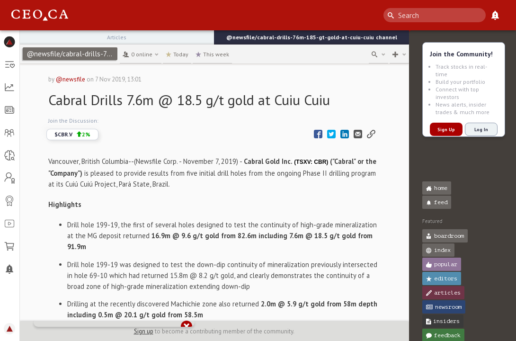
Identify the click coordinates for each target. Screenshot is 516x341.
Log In (481, 129)
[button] (9, 41)
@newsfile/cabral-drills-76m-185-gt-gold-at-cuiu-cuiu (72, 53)
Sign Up (446, 129)
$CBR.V (72, 134)
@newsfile (70, 79)
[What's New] (495, 15)
